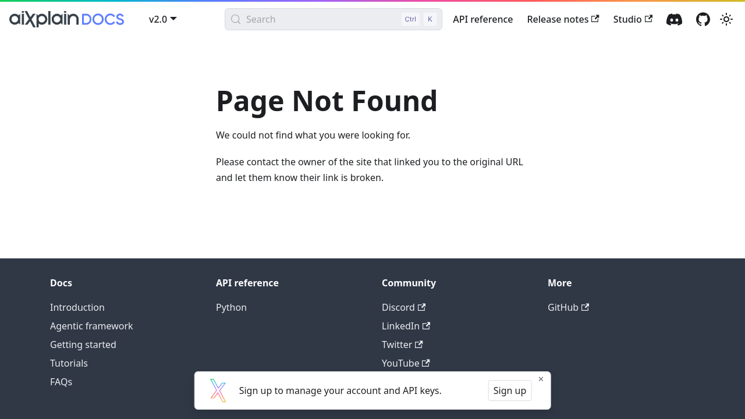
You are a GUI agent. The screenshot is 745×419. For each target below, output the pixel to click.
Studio (632, 19)
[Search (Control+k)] (333, 19)
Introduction (77, 307)
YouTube (406, 363)
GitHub (568, 307)
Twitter (402, 344)
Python (231, 307)
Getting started (83, 344)
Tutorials (69, 363)
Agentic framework (91, 325)
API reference (483, 19)
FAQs (61, 381)
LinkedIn (406, 325)
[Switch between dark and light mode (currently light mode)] (726, 19)
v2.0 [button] (158, 19)
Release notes (563, 19)
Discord (403, 307)
